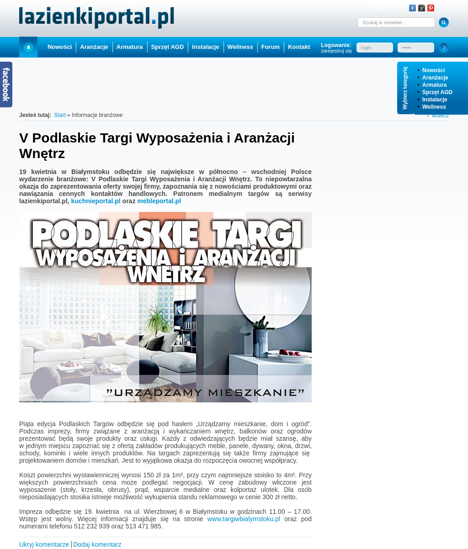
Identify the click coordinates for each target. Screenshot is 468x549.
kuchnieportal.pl (96, 201)
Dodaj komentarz (97, 544)
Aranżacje (435, 77)
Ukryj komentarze (44, 544)
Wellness (434, 107)
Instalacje (434, 99)
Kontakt (299, 46)
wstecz (440, 115)
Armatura (434, 85)
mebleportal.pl (159, 201)
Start (28, 47)
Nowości (433, 70)
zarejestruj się (336, 50)
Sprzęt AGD (437, 92)
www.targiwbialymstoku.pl (244, 519)
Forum (270, 46)
